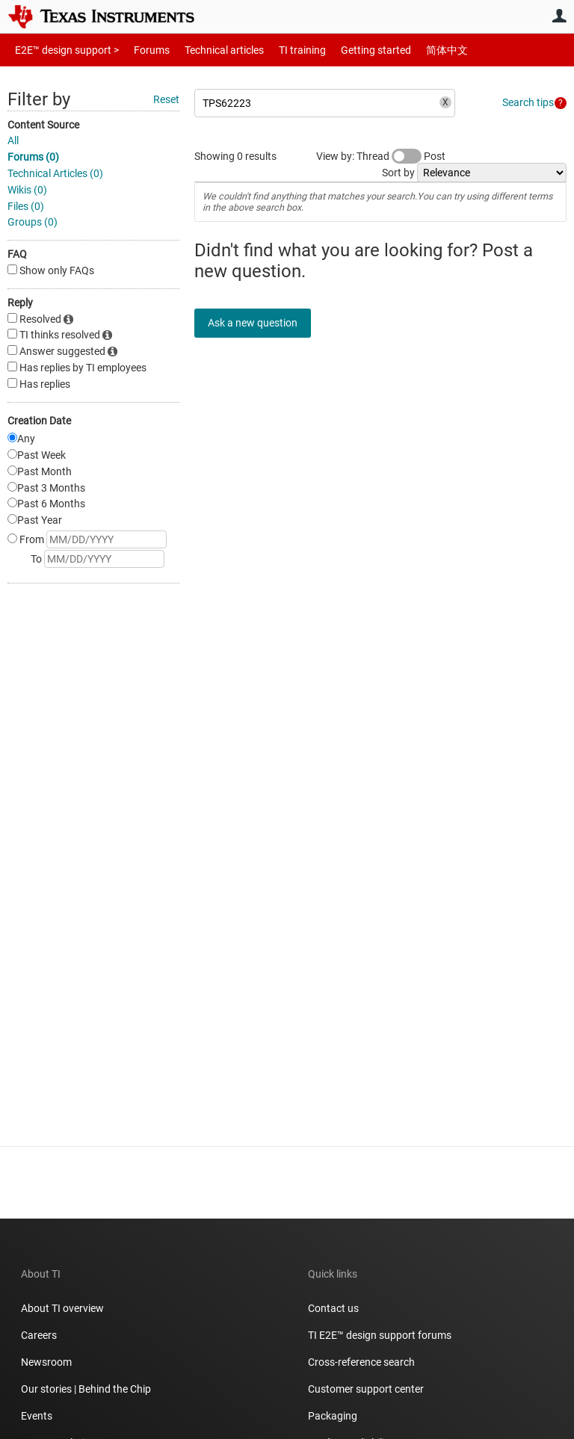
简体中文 (415, 49)
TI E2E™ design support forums (379, 1335)
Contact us (333, 1308)
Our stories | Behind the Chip (86, 1389)
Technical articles (208, 49)
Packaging (332, 1416)
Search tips (528, 102)
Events (36, 1416)
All (13, 140)
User (559, 15)
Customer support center (366, 1389)
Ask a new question (261, 323)
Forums (140, 49)
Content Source (43, 125)
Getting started (349, 49)
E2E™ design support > (62, 49)
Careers (39, 1335)
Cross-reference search (361, 1362)
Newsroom (46, 1362)
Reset (166, 99)
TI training (282, 49)
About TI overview (62, 1308)
